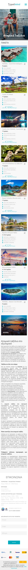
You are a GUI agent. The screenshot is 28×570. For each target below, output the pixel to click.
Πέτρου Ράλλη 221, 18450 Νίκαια (9, 484)
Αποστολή (14, 542)
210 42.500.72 (4, 489)
